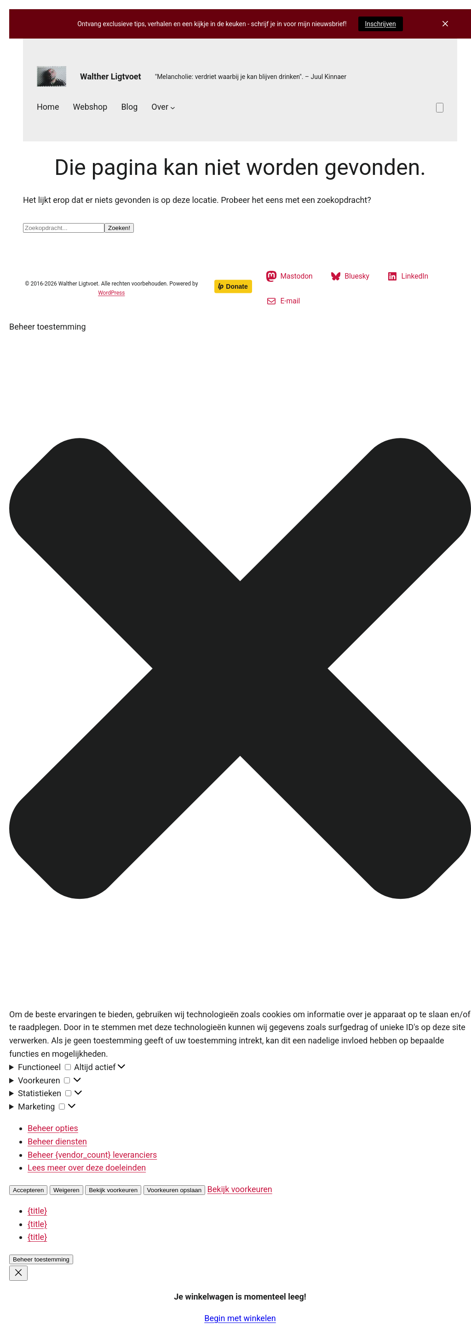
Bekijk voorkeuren (113, 1190)
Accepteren (28, 1190)
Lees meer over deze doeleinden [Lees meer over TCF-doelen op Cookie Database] (87, 1167)
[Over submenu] (172, 107)
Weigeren (66, 1190)
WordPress (111, 293)
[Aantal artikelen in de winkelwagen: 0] (439, 107)
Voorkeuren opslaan (174, 1190)
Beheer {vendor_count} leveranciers (92, 1155)
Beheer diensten (57, 1141)
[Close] (18, 1273)
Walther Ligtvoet (110, 76)
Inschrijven (380, 24)
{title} (37, 1211)
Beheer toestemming (41, 1259)
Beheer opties (53, 1128)
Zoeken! (119, 227)
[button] (240, 670)
